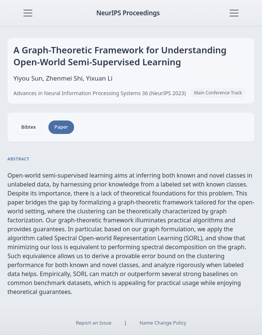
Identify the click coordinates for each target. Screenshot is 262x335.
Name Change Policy (163, 322)
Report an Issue (94, 322)
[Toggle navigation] (27, 13)
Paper (61, 126)
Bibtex (28, 126)
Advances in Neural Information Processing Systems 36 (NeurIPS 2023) (99, 93)
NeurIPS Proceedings (128, 13)
